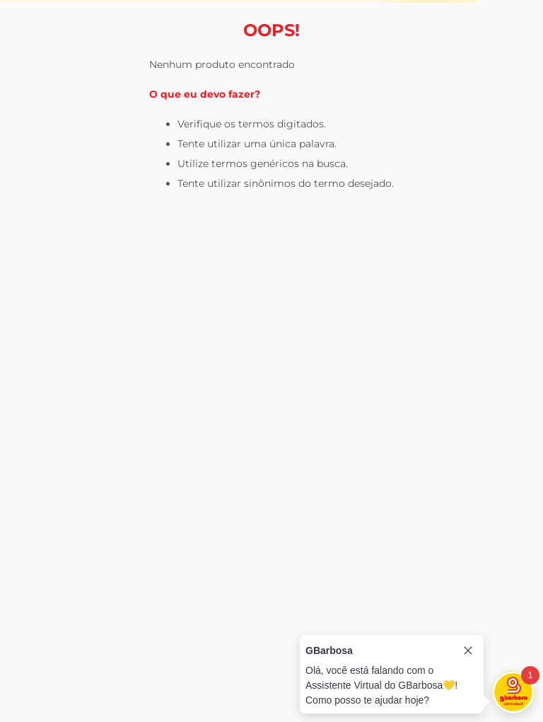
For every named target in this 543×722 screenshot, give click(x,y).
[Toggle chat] (513, 692)
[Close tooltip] (468, 650)
